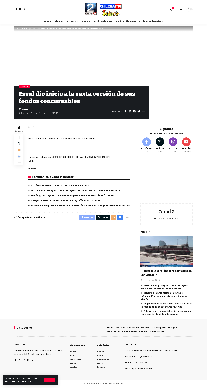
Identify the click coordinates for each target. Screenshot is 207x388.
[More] (143, 111)
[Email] (134, 111)
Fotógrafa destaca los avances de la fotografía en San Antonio (68, 200)
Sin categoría (158, 328)
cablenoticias (129, 332)
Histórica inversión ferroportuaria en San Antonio (61, 185)
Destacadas (133, 328)
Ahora (110, 328)
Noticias (120, 328)
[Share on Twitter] (130, 111)
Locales (145, 328)
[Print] (139, 111)
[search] (175, 9)
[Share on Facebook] (125, 111)
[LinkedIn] (33, 361)
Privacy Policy (12, 381)
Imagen (25, 86)
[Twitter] (160, 144)
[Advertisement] (166, 180)
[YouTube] (20, 9)
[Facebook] (16, 9)
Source (32, 168)
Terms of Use (29, 381)
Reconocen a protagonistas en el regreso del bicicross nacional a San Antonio (77, 190)
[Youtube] (186, 144)
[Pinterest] (28, 361)
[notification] (171, 9)
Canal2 (143, 332)
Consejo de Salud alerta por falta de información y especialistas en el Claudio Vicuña (163, 295)
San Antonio (113, 332)
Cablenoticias (156, 332)
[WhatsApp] (23, 9)
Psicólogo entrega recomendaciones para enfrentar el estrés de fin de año (76, 195)
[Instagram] (173, 144)
